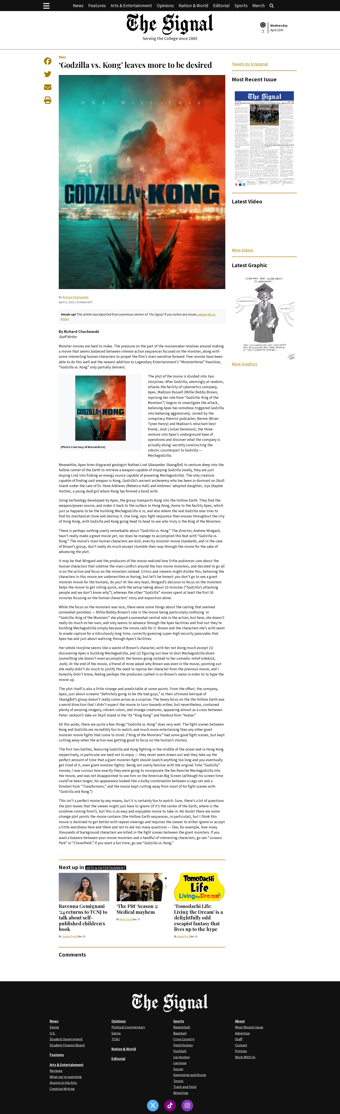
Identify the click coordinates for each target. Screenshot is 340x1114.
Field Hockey (183, 1045)
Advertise (242, 1033)
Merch (258, 5)
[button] (46, 5)
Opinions (165, 5)
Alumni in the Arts (63, 1082)
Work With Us (245, 1057)
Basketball (181, 1027)
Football (179, 1051)
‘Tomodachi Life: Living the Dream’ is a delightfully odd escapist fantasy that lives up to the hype (198, 917)
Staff (238, 1039)
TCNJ (115, 1039)
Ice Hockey (181, 1057)
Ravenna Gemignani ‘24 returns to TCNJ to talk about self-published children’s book (83, 917)
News (78, 5)
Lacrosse (179, 1062)
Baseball (180, 1033)
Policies (241, 1051)
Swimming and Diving (189, 1074)
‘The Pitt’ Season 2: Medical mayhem (137, 909)
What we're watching (66, 1076)
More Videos (242, 250)
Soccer (178, 1069)
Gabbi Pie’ (183, 936)
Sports (241, 5)
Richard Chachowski (75, 297)
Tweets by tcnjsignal (250, 64)
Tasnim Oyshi (69, 936)
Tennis (178, 1080)
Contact (241, 1045)
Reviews (56, 1070)
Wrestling (180, 1092)
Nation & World (193, 5)
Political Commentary (128, 1027)
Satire (116, 1033)
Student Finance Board (67, 1045)
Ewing (54, 1027)
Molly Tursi (125, 919)
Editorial (221, 5)
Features (97, 5)
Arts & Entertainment (131, 5)
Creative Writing (62, 1088)
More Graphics (244, 363)
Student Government (66, 1039)
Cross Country (184, 1039)
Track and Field (184, 1086)
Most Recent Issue (249, 1027)
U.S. (52, 1033)
